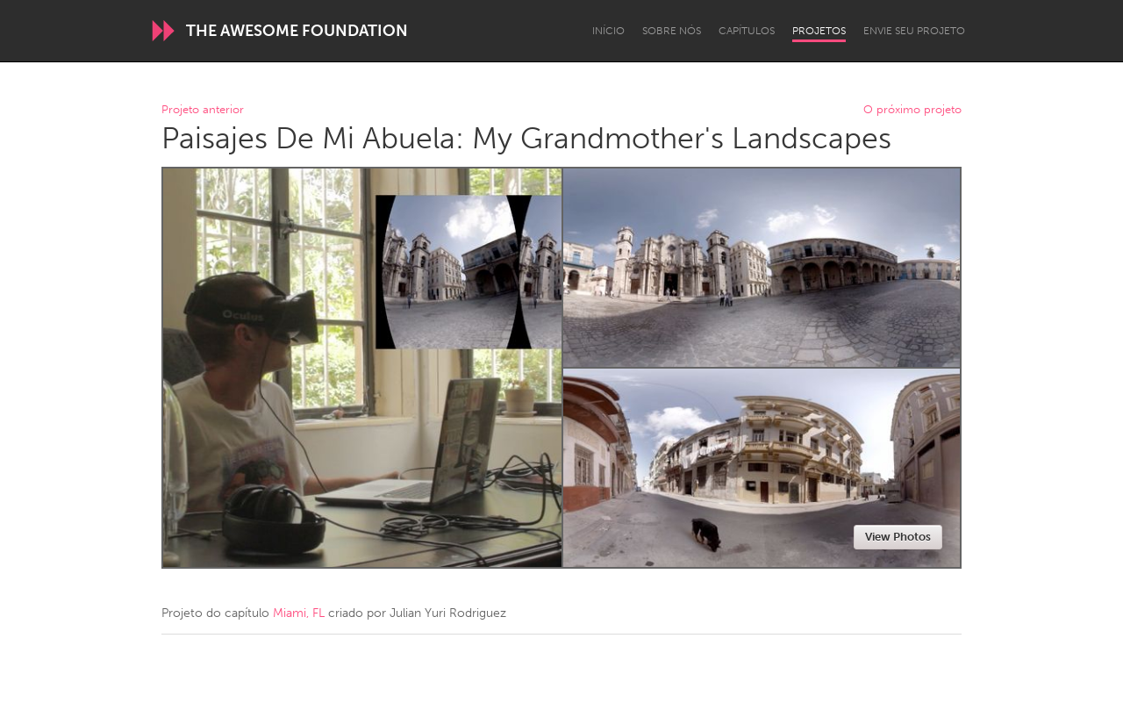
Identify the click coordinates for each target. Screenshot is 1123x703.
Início (608, 31)
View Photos (898, 536)
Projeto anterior (202, 110)
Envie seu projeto (914, 31)
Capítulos (747, 31)
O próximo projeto (912, 110)
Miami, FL (299, 613)
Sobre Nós (671, 31)
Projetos (819, 31)
